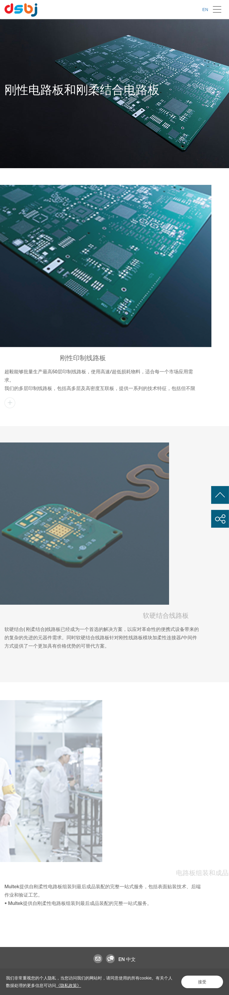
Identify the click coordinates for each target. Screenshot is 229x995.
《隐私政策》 (68, 985)
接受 (202, 981)
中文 (131, 959)
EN (205, 9)
